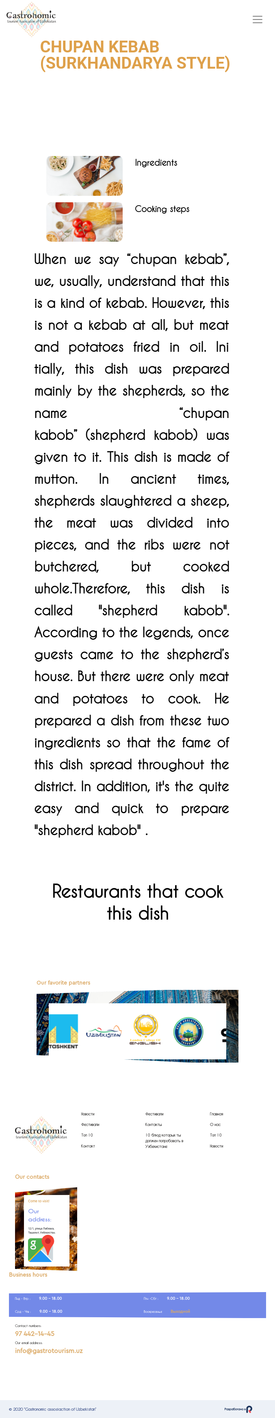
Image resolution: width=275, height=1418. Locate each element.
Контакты (153, 1124)
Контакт (88, 1146)
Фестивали (90, 1124)
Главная (216, 1114)
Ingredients (156, 162)
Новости (87, 1114)
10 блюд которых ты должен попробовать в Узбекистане (164, 1141)
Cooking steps (162, 209)
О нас (215, 1124)
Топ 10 (87, 1135)
